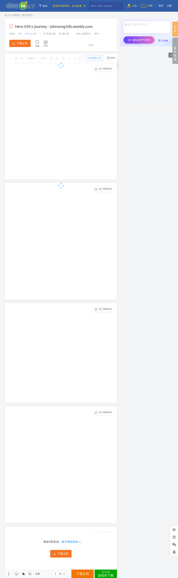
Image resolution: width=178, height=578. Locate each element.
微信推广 (174, 544)
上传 (132, 5)
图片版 (64, 33)
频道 (43, 5)
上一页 (49, 574)
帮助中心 (174, 529)
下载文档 (19, 43)
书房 (146, 5)
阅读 (12, 33)
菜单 (8, 574)
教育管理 (27, 15)
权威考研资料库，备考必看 (67, 5)
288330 (28, 33)
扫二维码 (174, 537)
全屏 (37, 573)
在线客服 (174, 552)
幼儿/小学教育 (12, 15)
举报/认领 (49, 33)
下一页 (64, 574)
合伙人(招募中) (81, 33)
